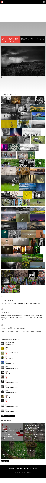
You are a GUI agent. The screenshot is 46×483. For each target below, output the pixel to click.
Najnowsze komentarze (10, 371)
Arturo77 (9, 432)
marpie (3, 76)
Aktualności (6, 451)
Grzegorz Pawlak (10, 399)
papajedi (9, 389)
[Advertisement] (23, 12)
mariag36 (9, 375)
